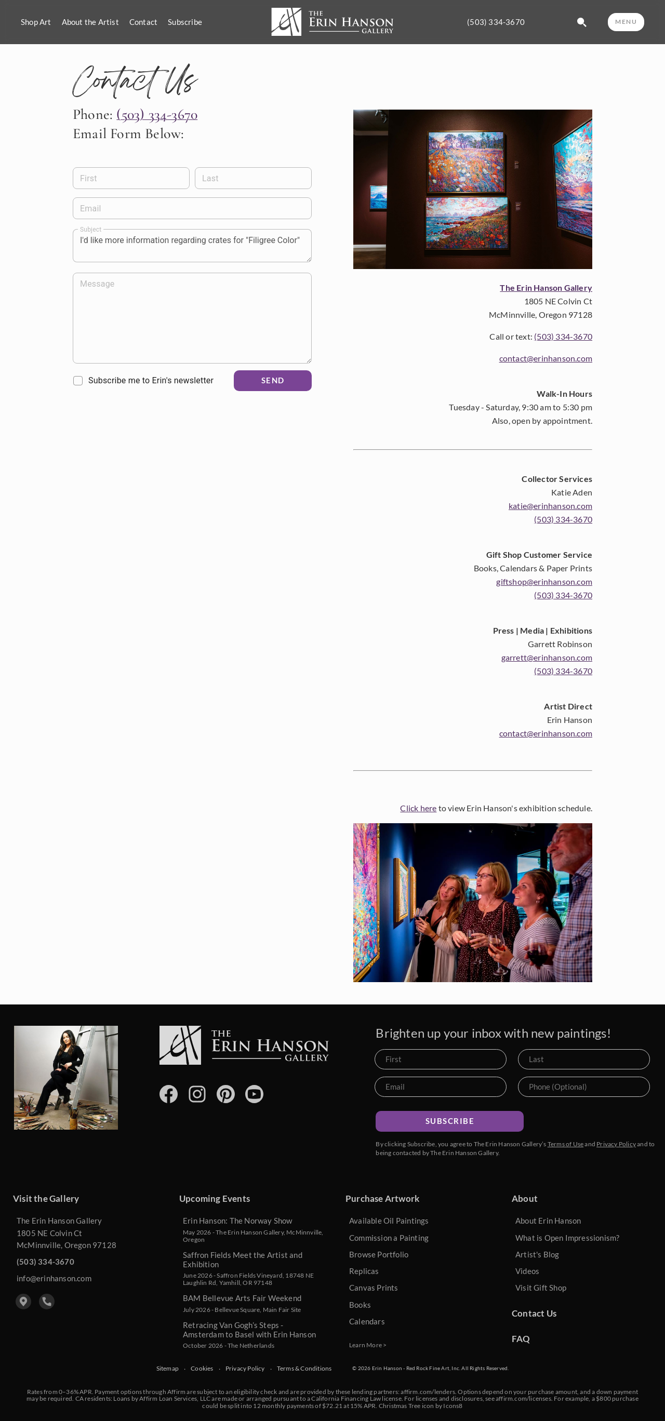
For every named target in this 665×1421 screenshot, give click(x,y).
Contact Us (534, 1313)
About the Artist (90, 22)
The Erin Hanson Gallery (546, 287)
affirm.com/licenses (523, 1398)
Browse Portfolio (378, 1254)
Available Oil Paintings (389, 1220)
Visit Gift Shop (540, 1287)
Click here (418, 808)
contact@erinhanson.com (545, 358)
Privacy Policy (616, 1144)
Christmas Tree (400, 1406)
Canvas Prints (373, 1287)
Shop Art (36, 22)
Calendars (367, 1321)
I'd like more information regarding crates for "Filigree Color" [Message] (192, 245)
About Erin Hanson (548, 1220)
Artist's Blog (537, 1254)
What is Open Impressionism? (567, 1237)
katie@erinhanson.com (550, 506)
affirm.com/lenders (428, 1392)
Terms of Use (565, 1144)
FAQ (521, 1338)
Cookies (202, 1368)
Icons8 (452, 1406)
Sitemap (167, 1368)
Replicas (364, 1271)
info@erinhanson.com (54, 1278)
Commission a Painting (389, 1237)
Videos (527, 1271)
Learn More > (368, 1345)
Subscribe (185, 22)
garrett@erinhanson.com (546, 657)
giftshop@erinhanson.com (544, 581)
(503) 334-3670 (496, 22)
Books (360, 1304)
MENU (626, 21)
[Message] (192, 318)
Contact (143, 22)
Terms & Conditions (304, 1368)
